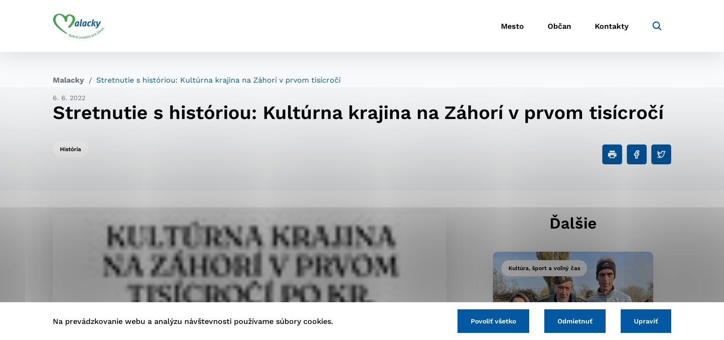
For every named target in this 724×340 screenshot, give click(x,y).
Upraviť (646, 321)
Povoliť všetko (493, 321)
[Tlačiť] (612, 154)
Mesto (512, 26)
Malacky (68, 80)
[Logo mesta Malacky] (78, 26)
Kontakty (612, 26)
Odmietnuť (575, 321)
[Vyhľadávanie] (657, 26)
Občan (559, 26)
